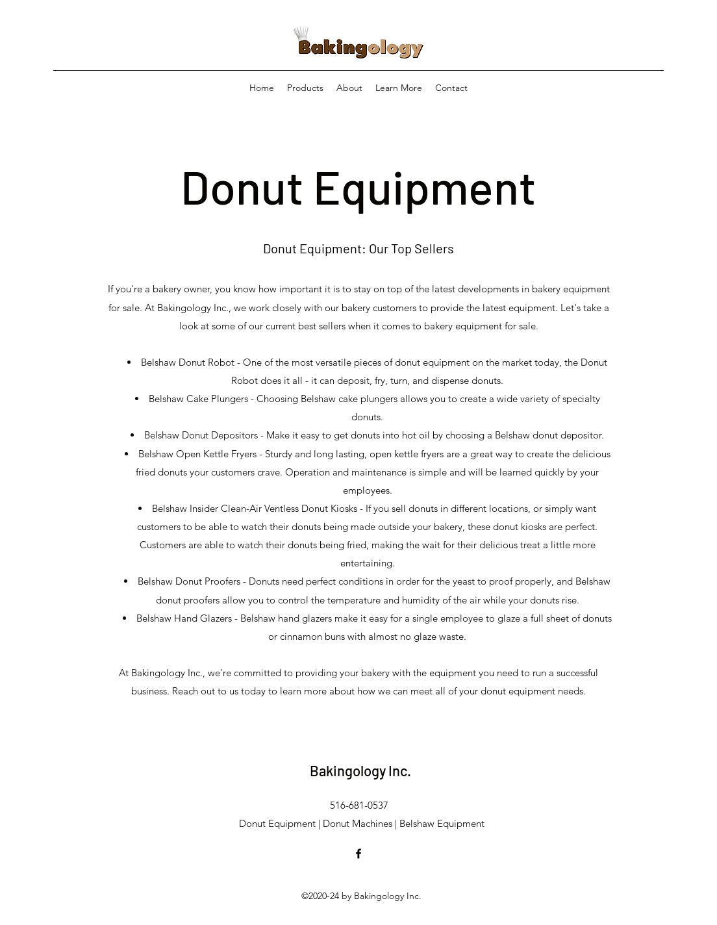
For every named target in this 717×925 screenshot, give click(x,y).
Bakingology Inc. (360, 770)
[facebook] (358, 853)
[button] (399, 87)
